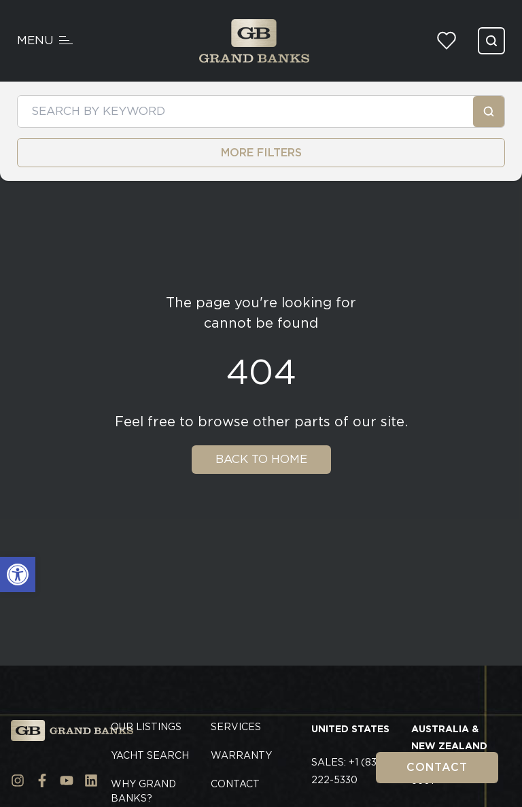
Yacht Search (150, 755)
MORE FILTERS (261, 152)
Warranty (241, 755)
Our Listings (146, 726)
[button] (17, 574)
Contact (437, 767)
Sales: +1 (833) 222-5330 (348, 771)
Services (236, 726)
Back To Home (261, 459)
